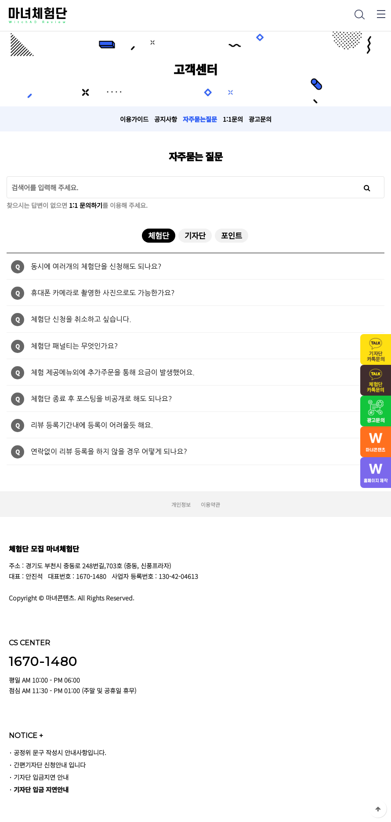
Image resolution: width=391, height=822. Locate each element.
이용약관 (210, 504)
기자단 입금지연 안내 (41, 777)
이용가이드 (134, 119)
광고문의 (260, 119)
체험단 (155, 235)
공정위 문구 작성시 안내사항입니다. (60, 752)
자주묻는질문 (200, 119)
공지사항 (165, 119)
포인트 (231, 235)
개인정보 (181, 504)
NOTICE (26, 735)
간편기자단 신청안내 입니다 (50, 764)
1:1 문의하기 (85, 205)
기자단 (195, 235)
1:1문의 (233, 119)
